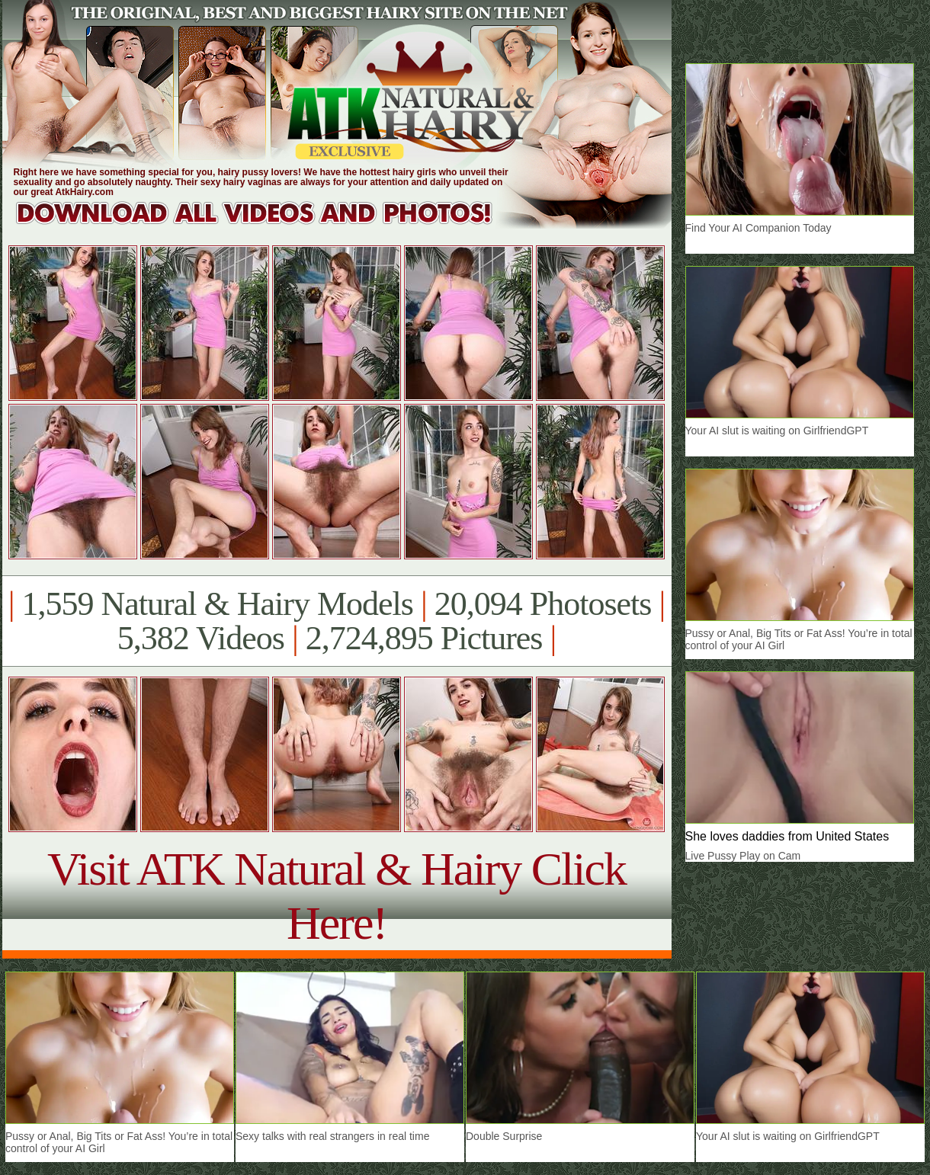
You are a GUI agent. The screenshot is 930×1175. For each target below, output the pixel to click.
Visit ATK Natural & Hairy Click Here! (336, 896)
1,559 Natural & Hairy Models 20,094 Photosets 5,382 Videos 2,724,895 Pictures (336, 621)
